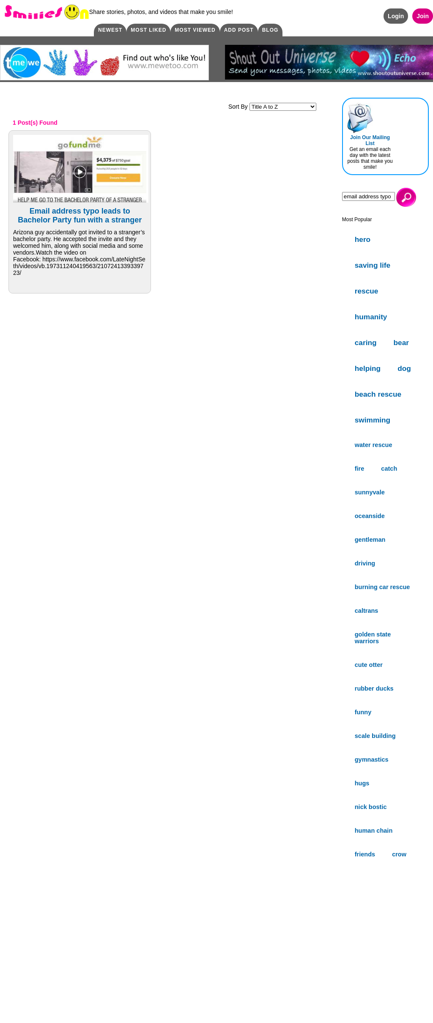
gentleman (370, 539)
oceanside (370, 516)
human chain (374, 830)
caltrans (366, 610)
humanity (371, 317)
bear (401, 342)
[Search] (368, 196)
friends (365, 854)
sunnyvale (370, 492)
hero (362, 239)
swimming (372, 420)
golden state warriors (373, 638)
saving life (372, 265)
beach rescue (378, 394)
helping (368, 368)
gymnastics (372, 759)
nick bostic (371, 807)
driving (365, 563)
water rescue (373, 445)
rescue (366, 291)
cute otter (369, 664)
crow (399, 854)
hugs (362, 783)
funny (363, 712)
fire (359, 468)
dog (404, 368)
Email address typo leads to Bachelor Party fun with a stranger (80, 215)
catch (389, 468)
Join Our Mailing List (370, 140)
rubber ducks (374, 688)
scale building (375, 735)
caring (366, 342)
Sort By (272, 106)
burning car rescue (382, 587)
